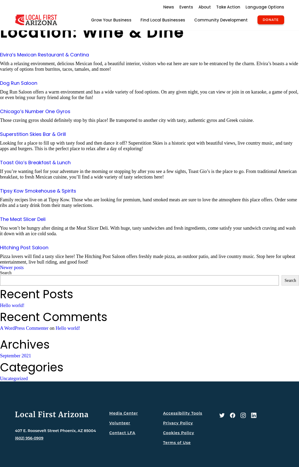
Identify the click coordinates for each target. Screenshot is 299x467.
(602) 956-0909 (29, 438)
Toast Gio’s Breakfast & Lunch (35, 162)
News (168, 7)
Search (6, 272)
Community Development (221, 20)
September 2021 (15, 355)
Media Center (123, 413)
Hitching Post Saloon (24, 247)
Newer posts (12, 267)
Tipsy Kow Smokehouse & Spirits (38, 191)
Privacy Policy (178, 423)
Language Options (265, 7)
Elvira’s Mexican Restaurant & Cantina (44, 54)
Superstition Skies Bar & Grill (33, 134)
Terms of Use (177, 442)
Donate (271, 19)
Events (186, 7)
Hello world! (12, 305)
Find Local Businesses (163, 20)
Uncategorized (14, 378)
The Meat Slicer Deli (23, 219)
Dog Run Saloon (18, 83)
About (204, 7)
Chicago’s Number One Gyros (35, 111)
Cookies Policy (178, 432)
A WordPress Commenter (24, 328)
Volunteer (119, 423)
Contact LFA (122, 432)
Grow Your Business (111, 20)
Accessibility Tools (182, 413)
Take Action (228, 7)
